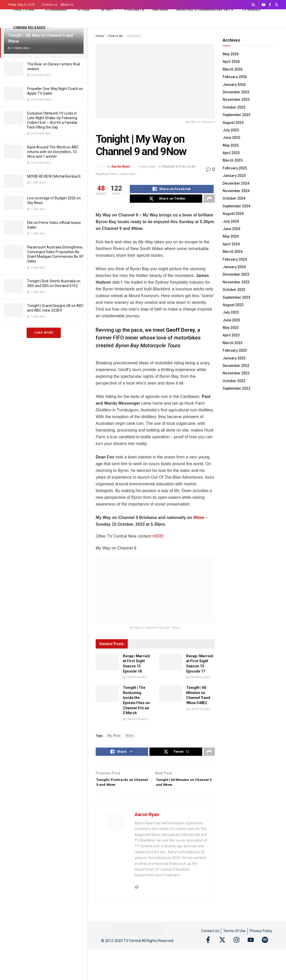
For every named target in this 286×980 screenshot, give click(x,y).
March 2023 (233, 343)
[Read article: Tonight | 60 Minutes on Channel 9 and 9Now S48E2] (170, 696)
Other (84, 9)
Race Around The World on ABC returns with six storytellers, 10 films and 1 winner (53, 152)
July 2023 (231, 312)
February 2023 (235, 350)
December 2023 (236, 274)
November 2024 (236, 191)
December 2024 (236, 183)
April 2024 (231, 244)
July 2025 (231, 130)
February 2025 (235, 168)
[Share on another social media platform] (209, 201)
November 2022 (236, 373)
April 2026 (231, 61)
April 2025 (231, 153)
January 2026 (234, 84)
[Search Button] (253, 4)
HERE (158, 539)
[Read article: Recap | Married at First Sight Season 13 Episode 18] (107, 665)
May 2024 (231, 236)
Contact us (49, 4)
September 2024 (236, 206)
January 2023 (234, 358)
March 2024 (233, 252)
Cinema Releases (29, 28)
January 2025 (234, 176)
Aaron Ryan (120, 166)
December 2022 (236, 366)
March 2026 (233, 69)
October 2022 (234, 381)
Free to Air (23, 9)
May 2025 (231, 145)
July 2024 (231, 221)
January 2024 (234, 267)
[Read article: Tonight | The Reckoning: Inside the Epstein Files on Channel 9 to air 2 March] (107, 696)
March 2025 (233, 160)
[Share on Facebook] (172, 190)
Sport (107, 9)
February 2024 (235, 259)
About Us (67, 4)
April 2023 (231, 335)
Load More (43, 332)
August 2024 (233, 214)
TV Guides (251, 9)
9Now (199, 520)
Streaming (55, 9)
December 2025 (236, 92)
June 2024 (231, 229)
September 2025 (236, 115)
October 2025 (234, 107)
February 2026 (235, 77)
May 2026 (231, 54)
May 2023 (231, 328)
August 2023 (233, 305)
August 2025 (233, 122)
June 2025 (231, 137)
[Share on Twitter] (166, 201)
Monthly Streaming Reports (204, 9)
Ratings (160, 9)
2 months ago (135, 680)
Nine (130, 739)
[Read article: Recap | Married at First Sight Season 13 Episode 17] (170, 665)
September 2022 (236, 388)
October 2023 (234, 290)
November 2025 (236, 99)
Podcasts (134, 9)
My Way (114, 739)
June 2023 (231, 320)
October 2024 (234, 198)
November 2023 (236, 282)
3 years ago (147, 166)
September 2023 (236, 297)
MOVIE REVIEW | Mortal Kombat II (53, 176)
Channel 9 (169, 166)
